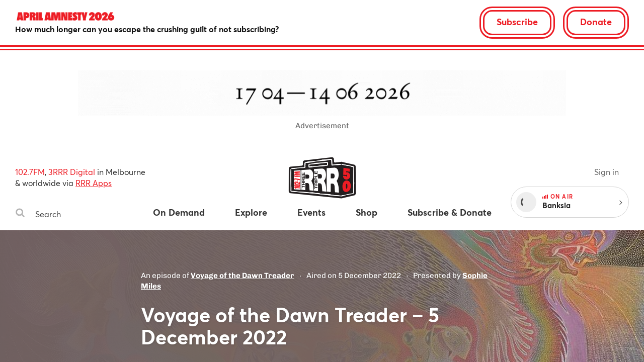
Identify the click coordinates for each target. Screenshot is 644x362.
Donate (596, 22)
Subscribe (517, 22)
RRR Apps (93, 182)
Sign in (606, 171)
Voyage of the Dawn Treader (242, 275)
